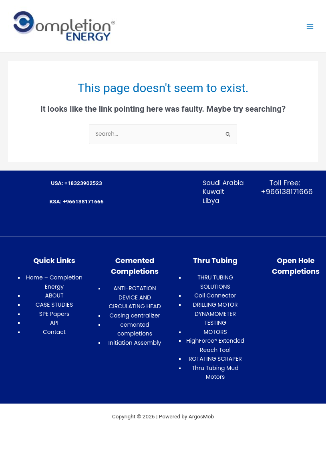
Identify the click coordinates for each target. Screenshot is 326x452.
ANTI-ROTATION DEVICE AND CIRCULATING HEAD (135, 297)
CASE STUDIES (54, 305)
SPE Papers (54, 314)
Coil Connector (215, 295)
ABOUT (54, 295)
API (54, 323)
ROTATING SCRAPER (215, 359)
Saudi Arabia (223, 182)
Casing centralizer (134, 315)
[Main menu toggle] (310, 26)
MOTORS (215, 332)
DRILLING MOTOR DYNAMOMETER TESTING (215, 314)
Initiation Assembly (135, 343)
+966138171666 (285, 192)
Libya (211, 200)
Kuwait (213, 191)
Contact (54, 332)
